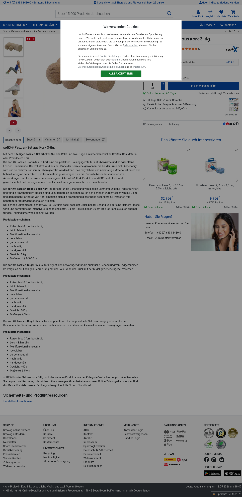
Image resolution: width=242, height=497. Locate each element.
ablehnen (116, 59)
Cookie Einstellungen (111, 56)
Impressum (139, 66)
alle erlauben (131, 45)
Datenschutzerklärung (89, 66)
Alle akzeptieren (121, 73)
